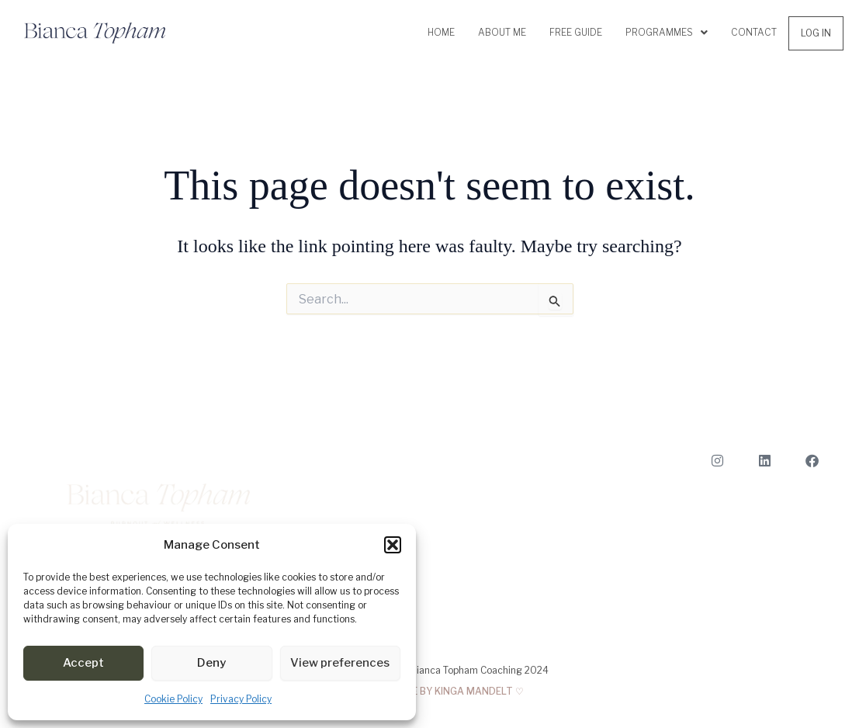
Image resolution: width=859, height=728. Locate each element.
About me (502, 32)
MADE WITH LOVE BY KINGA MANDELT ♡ (430, 691)
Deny (211, 663)
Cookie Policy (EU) (780, 627)
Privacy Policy (241, 699)
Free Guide (575, 32)
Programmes (666, 32)
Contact (754, 32)
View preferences (340, 663)
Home (441, 32)
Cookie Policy (173, 699)
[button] (392, 545)
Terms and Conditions (772, 604)
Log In (816, 33)
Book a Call (795, 511)
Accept (83, 663)
